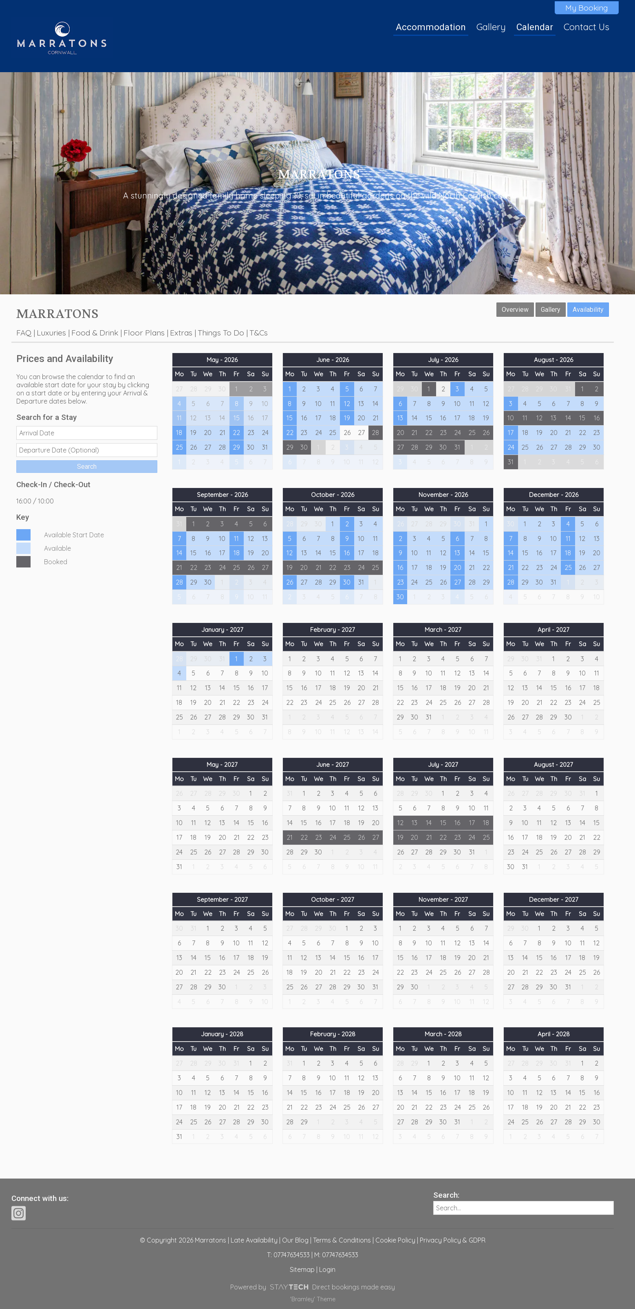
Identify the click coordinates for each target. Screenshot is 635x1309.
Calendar (534, 27)
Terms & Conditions (342, 1240)
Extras (181, 333)
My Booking (586, 8)
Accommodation (431, 27)
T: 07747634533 (288, 1255)
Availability (588, 309)
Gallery (491, 27)
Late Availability (254, 1240)
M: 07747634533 (336, 1255)
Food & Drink (94, 333)
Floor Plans (144, 333)
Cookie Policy (395, 1240)
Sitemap (302, 1269)
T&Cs (258, 333)
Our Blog (295, 1240)
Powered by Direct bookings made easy (312, 1287)
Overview (515, 309)
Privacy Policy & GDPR (452, 1240)
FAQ (23, 333)
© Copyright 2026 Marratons (183, 1240)
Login (327, 1269)
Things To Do (221, 333)
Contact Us (586, 27)
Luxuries (51, 333)
